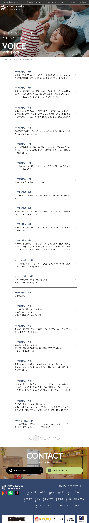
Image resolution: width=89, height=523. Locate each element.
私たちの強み (29, 490)
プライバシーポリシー (62, 501)
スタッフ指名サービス (75, 490)
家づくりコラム (78, 495)
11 (59, 438)
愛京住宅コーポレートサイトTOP (12, 58)
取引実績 (68, 495)
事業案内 (41, 490)
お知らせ (37, 495)
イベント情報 (27, 495)
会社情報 (50, 490)
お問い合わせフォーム (41, 501)
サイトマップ (79, 501)
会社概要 (60, 490)
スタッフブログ (47, 495)
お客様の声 (59, 495)
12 (66, 438)
